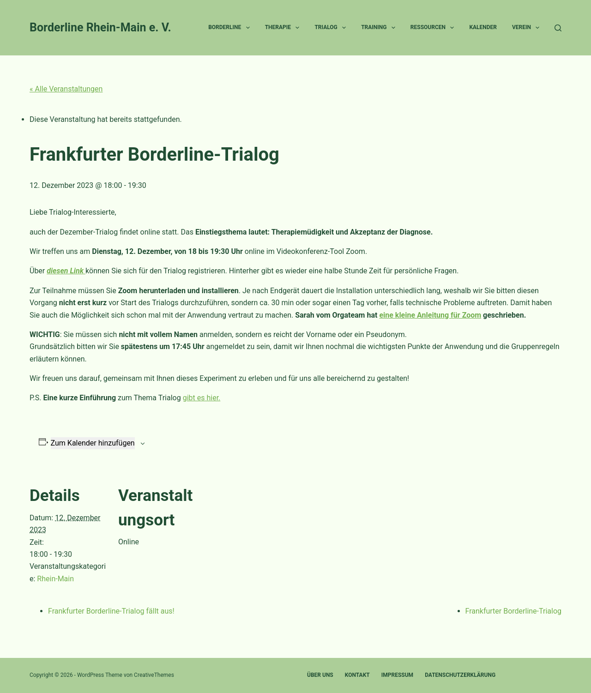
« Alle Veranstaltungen (66, 88)
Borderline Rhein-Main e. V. (100, 27)
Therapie (284, 27)
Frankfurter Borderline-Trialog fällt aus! (111, 611)
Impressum (397, 675)
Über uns (320, 675)
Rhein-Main (55, 578)
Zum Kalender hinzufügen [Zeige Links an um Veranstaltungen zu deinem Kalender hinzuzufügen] (93, 443)
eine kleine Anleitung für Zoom (430, 315)
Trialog (332, 27)
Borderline (230, 27)
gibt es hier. (202, 397)
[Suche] (558, 27)
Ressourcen (434, 27)
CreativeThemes (154, 675)
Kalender (483, 27)
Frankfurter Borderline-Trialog (513, 611)
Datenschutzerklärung (460, 675)
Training (380, 27)
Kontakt (357, 675)
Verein (527, 27)
